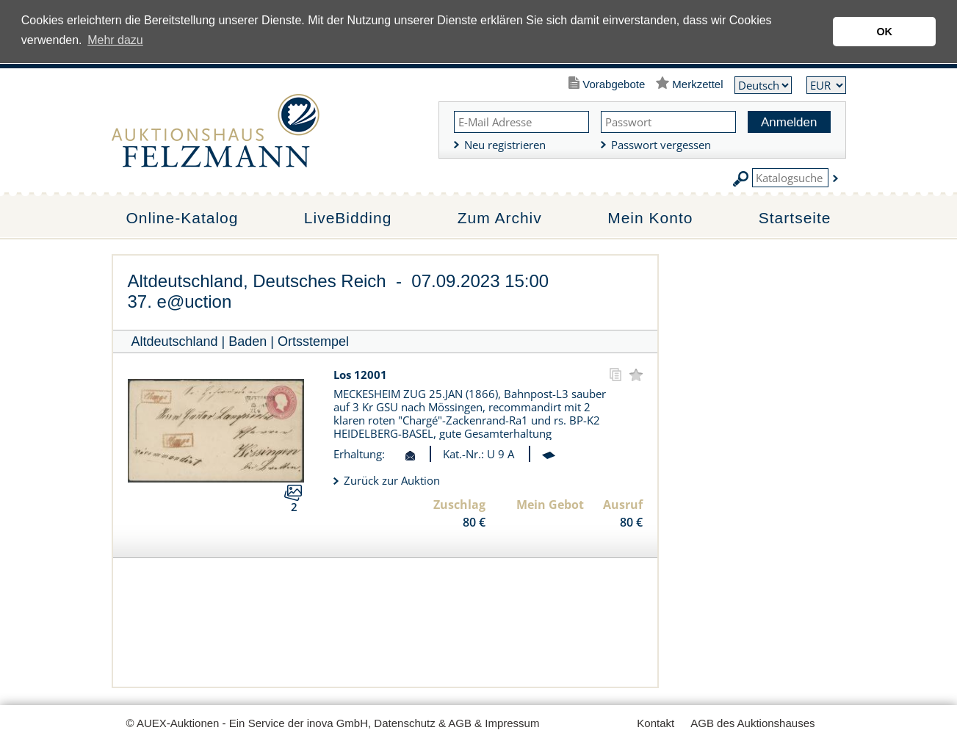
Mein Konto (650, 217)
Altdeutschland (174, 341)
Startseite (795, 217)
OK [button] (884, 31)
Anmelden (789, 122)
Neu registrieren (505, 144)
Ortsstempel (313, 341)
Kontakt (655, 723)
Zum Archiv (500, 217)
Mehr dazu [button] (115, 40)
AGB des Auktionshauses (752, 723)
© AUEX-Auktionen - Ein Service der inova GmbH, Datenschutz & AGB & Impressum (333, 723)
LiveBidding (348, 217)
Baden (247, 341)
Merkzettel (697, 84)
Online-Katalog (182, 217)
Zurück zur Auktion (392, 480)
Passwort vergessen (661, 144)
